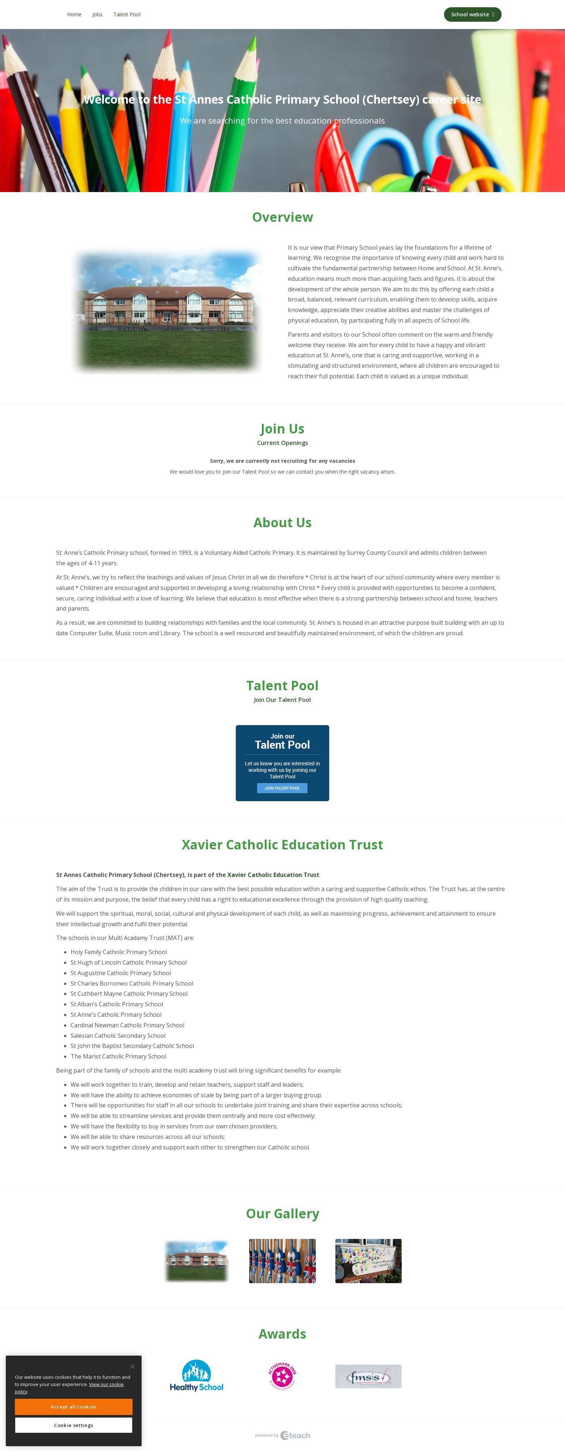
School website (472, 14)
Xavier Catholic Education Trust (273, 875)
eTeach (282, 1435)
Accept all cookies (74, 1406)
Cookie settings (73, 1425)
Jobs (97, 14)
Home (74, 14)
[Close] (133, 1366)
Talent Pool (127, 14)
